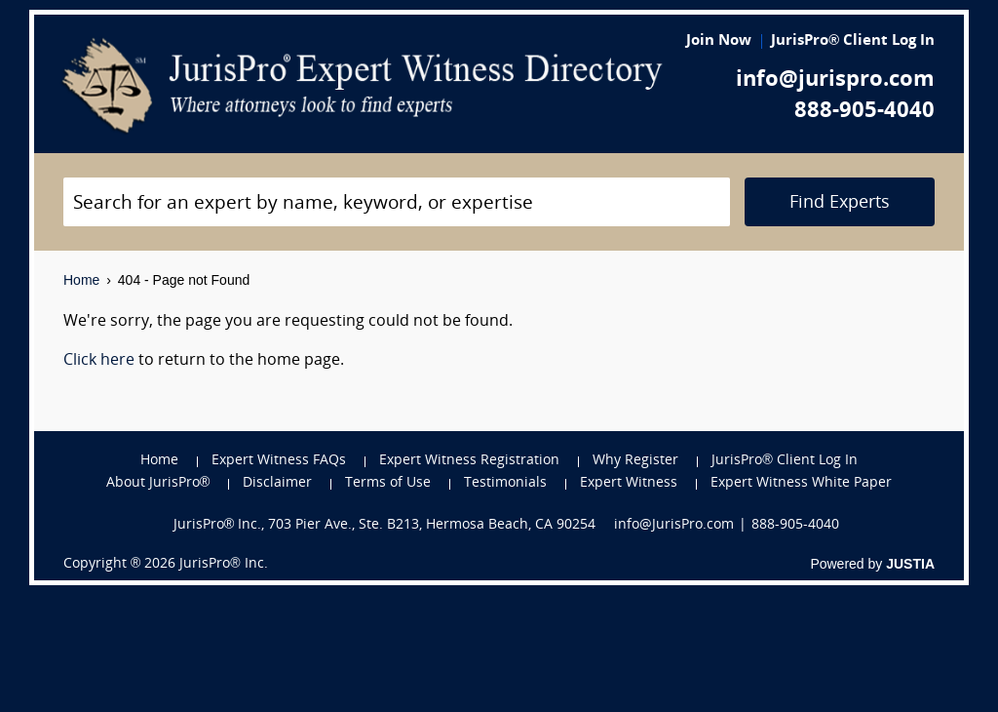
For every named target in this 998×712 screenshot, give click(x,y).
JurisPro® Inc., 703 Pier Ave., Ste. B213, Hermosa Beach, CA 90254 (384, 525)
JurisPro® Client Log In (853, 41)
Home (81, 280)
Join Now (718, 41)
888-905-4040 (864, 111)
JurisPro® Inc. (223, 564)
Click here (98, 361)
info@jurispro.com (835, 80)
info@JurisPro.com (674, 525)
